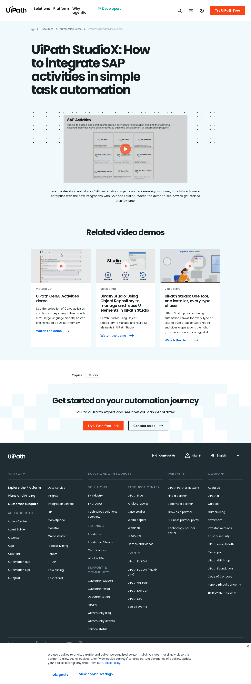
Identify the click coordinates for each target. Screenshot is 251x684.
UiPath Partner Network (183, 488)
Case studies (137, 512)
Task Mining (56, 570)
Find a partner (177, 496)
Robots (52, 554)
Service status (97, 629)
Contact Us (164, 455)
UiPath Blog (135, 496)
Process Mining (58, 546)
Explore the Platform (24, 487)
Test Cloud (55, 578)
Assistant (14, 554)
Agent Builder (17, 529)
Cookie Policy (111, 668)
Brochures (135, 536)
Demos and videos (140, 544)
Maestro (53, 528)
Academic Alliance (100, 542)
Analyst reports (138, 504)
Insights (53, 496)
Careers (213, 504)
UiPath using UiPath (221, 544)
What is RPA (96, 558)
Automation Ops (19, 570)
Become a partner (180, 504)
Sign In (193, 455)
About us (214, 488)
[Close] (248, 652)
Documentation (99, 597)
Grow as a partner (180, 512)
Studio (93, 375)
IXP (50, 512)
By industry (95, 496)
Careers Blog (216, 512)
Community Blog (99, 613)
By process (95, 504)
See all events (137, 607)
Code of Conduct (220, 576)
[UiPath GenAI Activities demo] (61, 298)
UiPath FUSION (137, 561)
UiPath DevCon (138, 591)
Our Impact (216, 552)
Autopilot (14, 578)
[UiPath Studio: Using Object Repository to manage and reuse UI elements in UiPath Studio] (125, 298)
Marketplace (56, 520)
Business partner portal (183, 520)
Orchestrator (57, 536)
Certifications (97, 550)
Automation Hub (19, 562)
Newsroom (215, 520)
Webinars (134, 528)
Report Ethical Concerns (224, 585)
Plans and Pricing (21, 495)
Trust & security (219, 536)
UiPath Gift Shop (219, 560)
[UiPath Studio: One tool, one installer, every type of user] (190, 298)
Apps (11, 546)
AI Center (14, 538)
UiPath (135, 599)
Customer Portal (99, 589)
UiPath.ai (213, 496)
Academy (94, 534)
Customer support (23, 504)
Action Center (17, 521)
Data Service (56, 488)
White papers (137, 520)
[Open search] (180, 10)
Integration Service (61, 504)
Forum (92, 605)
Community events (101, 621)
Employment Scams (222, 593)
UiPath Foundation (220, 568)
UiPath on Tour (138, 583)
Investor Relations (220, 528)
